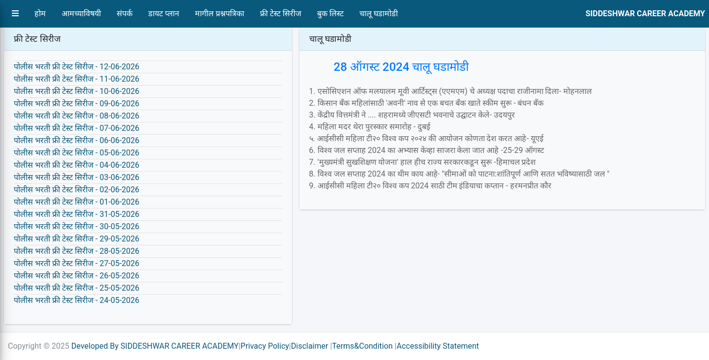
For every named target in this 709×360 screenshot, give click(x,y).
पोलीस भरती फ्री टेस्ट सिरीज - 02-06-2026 (76, 189)
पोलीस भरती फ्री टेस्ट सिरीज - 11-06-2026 (76, 79)
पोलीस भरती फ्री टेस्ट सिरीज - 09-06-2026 (76, 103)
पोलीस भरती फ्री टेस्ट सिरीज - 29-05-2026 (76, 238)
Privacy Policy (265, 346)
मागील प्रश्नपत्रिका (219, 13)
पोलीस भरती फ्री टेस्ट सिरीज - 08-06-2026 (76, 115)
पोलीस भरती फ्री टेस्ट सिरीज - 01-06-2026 (76, 202)
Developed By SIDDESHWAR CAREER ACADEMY (155, 346)
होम (40, 13)
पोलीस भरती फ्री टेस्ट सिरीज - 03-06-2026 (76, 177)
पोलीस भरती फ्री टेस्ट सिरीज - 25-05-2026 (76, 288)
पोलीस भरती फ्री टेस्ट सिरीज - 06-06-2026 (76, 140)
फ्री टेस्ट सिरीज (280, 13)
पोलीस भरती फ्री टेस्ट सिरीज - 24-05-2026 (76, 300)
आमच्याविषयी (81, 13)
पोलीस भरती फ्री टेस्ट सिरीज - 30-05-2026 (76, 226)
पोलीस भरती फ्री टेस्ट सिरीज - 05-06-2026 (76, 152)
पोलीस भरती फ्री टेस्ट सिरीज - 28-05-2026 (76, 251)
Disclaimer (309, 346)
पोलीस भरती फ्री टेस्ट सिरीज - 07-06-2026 (76, 128)
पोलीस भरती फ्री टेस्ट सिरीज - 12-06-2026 (76, 66)
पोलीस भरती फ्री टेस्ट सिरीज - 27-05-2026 (76, 263)
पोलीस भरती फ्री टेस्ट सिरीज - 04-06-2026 (76, 165)
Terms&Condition (362, 346)
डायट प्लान (163, 13)
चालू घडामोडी (378, 13)
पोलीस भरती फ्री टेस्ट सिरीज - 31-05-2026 (76, 214)
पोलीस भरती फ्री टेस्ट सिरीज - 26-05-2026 (76, 275)
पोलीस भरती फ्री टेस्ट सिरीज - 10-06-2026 (76, 91)
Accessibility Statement (437, 346)
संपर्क (124, 13)
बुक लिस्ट (330, 13)
